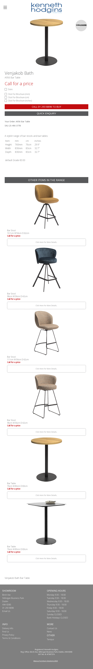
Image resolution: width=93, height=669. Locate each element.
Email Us (6, 611)
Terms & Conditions (11, 638)
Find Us (5, 631)
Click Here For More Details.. (46, 242)
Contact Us (52, 628)
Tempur (50, 639)
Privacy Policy (8, 634)
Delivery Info (7, 628)
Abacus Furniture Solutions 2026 (45, 661)
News (49, 631)
